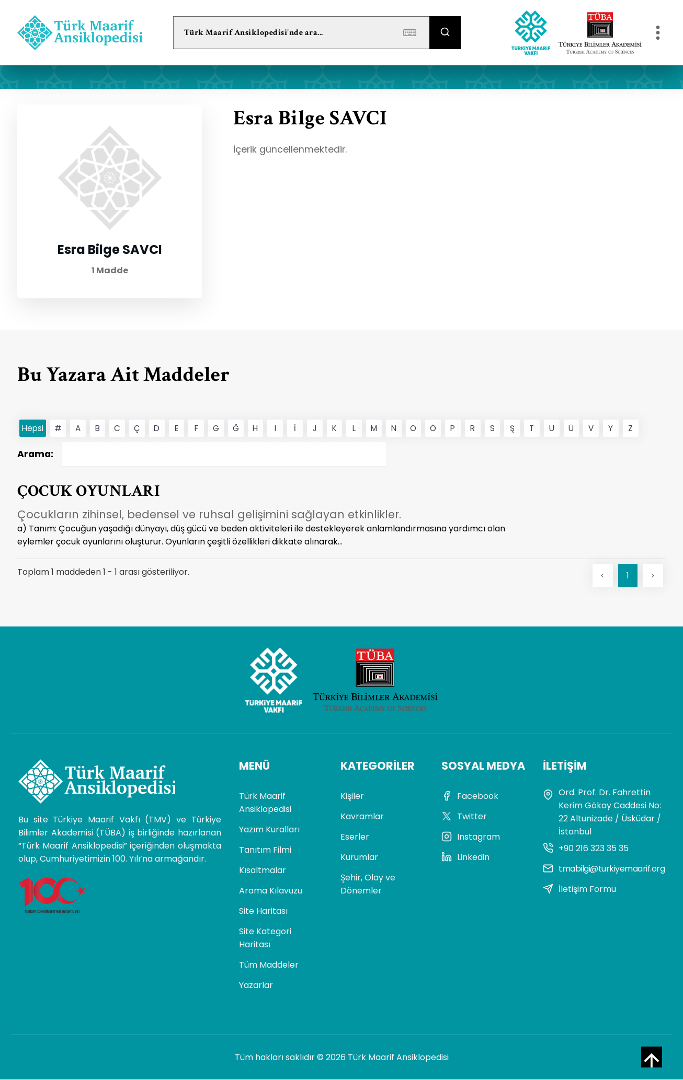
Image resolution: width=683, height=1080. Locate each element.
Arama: (201, 454)
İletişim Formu (579, 890)
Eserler (354, 837)
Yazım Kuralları (269, 830)
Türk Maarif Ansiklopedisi (265, 803)
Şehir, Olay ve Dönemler (367, 884)
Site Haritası (263, 911)
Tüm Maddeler (269, 965)
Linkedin (465, 858)
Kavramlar (362, 817)
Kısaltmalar (262, 871)
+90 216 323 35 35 (586, 849)
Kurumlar (359, 858)
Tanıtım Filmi (265, 850)
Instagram (470, 837)
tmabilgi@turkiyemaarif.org (604, 869)
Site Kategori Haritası (265, 938)
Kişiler (352, 797)
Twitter (464, 817)
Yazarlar (256, 986)
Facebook (469, 797)
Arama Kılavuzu (270, 891)
